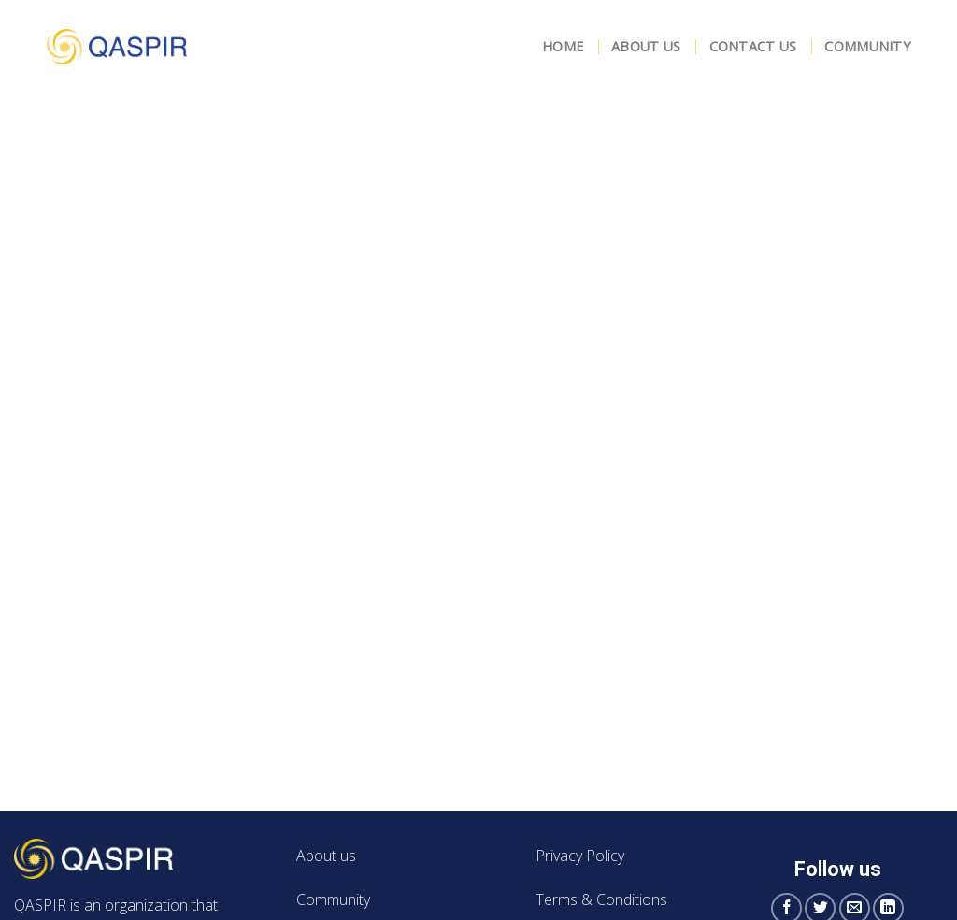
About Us (645, 46)
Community (867, 46)
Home (562, 46)
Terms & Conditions (601, 899)
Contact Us (753, 46)
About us (326, 855)
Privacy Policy (580, 855)
